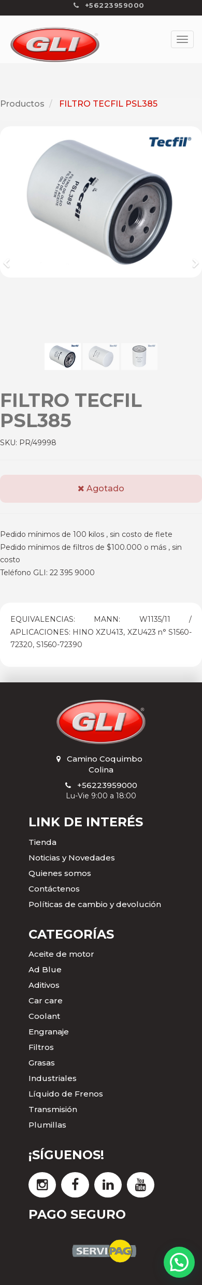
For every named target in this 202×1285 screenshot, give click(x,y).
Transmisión (52, 1109)
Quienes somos (59, 873)
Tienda (42, 842)
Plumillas (47, 1125)
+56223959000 (107, 785)
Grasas (41, 1063)
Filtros (41, 1047)
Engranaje (48, 1031)
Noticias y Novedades (71, 858)
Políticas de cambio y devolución (94, 904)
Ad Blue (45, 969)
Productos (22, 104)
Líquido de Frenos (65, 1094)
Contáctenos (54, 889)
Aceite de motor (61, 954)
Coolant (44, 1016)
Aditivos (44, 985)
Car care (45, 1000)
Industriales (52, 1078)
